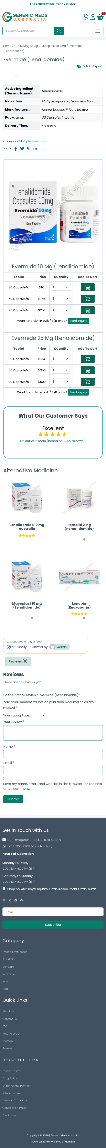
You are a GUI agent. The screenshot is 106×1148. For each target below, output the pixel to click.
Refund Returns (11, 1093)
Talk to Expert (90, 66)
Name (9, 746)
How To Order (11, 1034)
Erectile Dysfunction (15, 952)
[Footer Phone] (53, 846)
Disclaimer (9, 1115)
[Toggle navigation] (98, 31)
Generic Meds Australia (65, 1135)
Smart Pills (8, 959)
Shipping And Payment (16, 1086)
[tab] (18, 661)
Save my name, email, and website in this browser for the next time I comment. (52, 786)
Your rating (12, 715)
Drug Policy (9, 1078)
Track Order (66, 4)
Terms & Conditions (15, 1100)
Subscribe (53, 924)
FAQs (5, 1026)
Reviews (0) (18, 661)
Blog (5, 989)
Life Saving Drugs (26, 46)
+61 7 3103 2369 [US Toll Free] (42, 4)
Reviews (7, 1048)
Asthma (7, 981)
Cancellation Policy (14, 1108)
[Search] (59, 31)
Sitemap (7, 1041)
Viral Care (8, 974)
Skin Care (8, 967)
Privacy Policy (11, 1071)
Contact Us (9, 1019)
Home (7, 46)
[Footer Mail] (53, 839)
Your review (13, 722)
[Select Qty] (61, 287)
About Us (8, 1011)
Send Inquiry (78, 321)
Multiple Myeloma (54, 46)
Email (8, 763)
